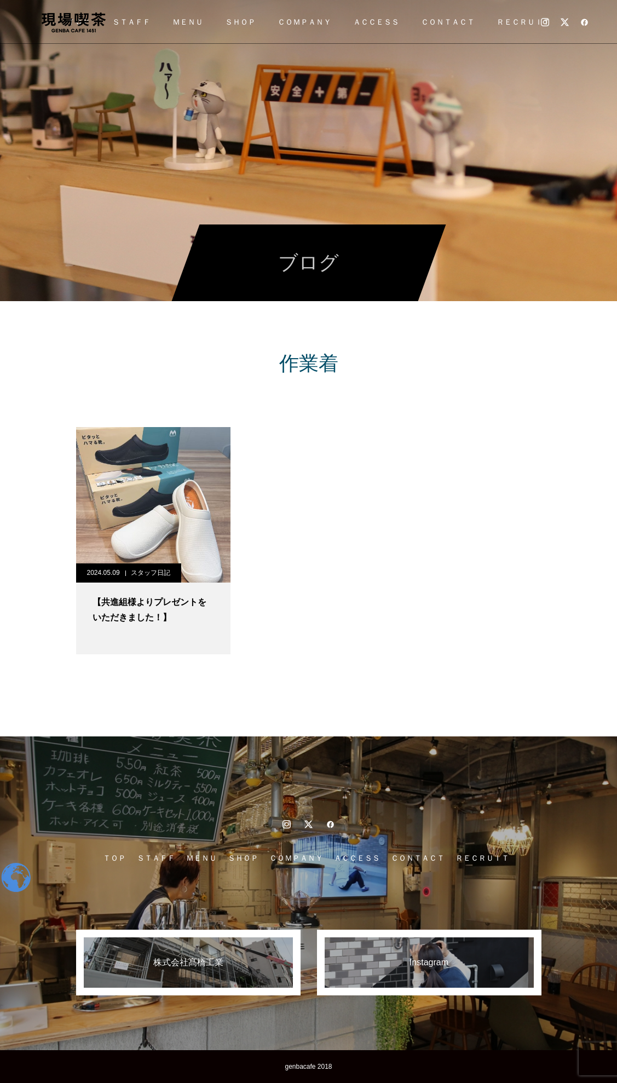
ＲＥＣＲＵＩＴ (523, 22)
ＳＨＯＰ (240, 22)
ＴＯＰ (114, 858)
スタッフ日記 (150, 573)
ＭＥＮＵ (187, 22)
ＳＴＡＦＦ (131, 22)
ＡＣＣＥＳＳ (376, 22)
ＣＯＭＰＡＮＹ (304, 22)
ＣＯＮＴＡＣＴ (448, 22)
